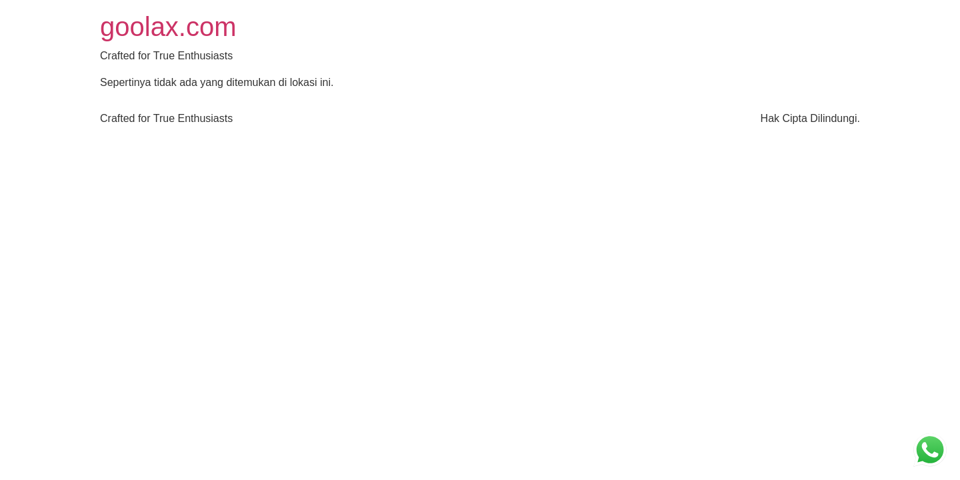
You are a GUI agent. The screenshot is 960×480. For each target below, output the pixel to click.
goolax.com (168, 26)
